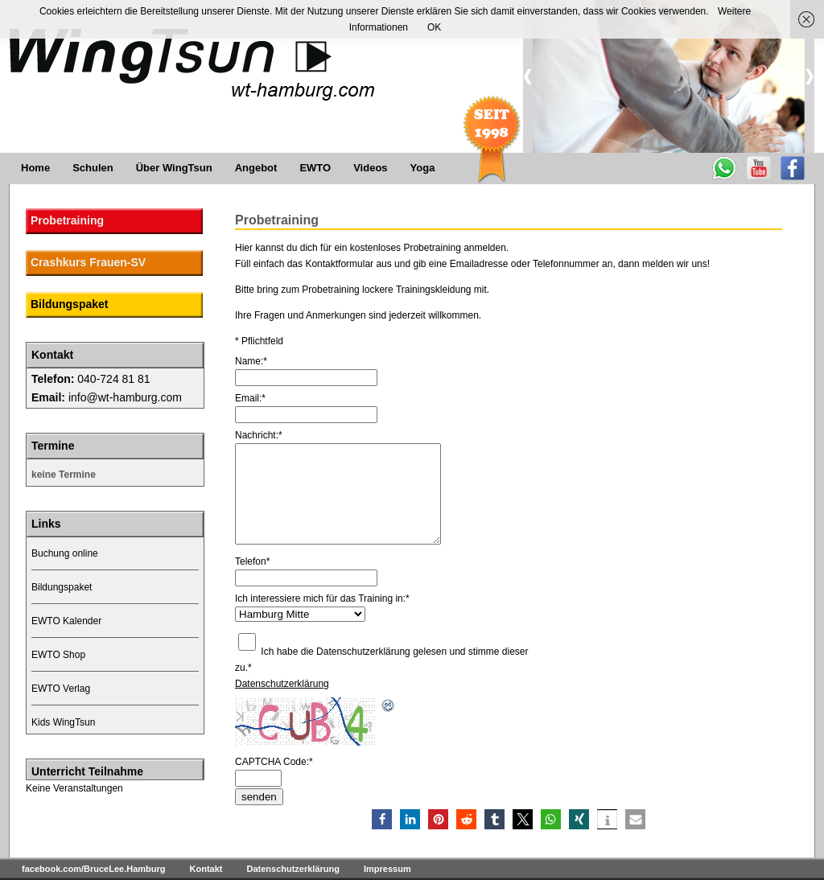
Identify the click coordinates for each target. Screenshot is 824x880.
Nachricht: (258, 435)
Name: (251, 361)
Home (35, 168)
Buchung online (64, 553)
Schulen (92, 168)
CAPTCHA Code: (274, 761)
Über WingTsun (174, 168)
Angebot (256, 168)
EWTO (315, 168)
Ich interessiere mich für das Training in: (322, 598)
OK (434, 27)
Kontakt (206, 869)
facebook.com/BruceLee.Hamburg (94, 869)
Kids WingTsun (63, 722)
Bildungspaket (69, 304)
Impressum (387, 869)
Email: (250, 398)
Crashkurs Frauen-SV (88, 262)
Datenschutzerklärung (282, 683)
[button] (382, 819)
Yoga (422, 168)
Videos (370, 168)
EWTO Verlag (60, 688)
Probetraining (67, 220)
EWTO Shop (58, 654)
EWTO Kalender (66, 621)
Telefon (252, 561)
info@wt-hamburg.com (125, 397)
